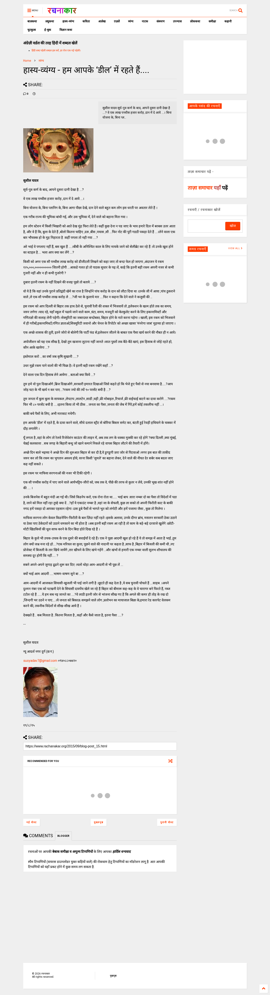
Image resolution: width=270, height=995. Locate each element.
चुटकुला (31, 29)
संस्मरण (161, 21)
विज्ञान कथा (65, 29)
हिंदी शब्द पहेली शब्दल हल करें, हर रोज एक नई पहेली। (56, 50)
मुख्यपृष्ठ (98, 822)
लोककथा (195, 21)
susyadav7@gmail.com (40, 661)
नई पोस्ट (31, 822)
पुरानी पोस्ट (167, 822)
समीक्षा (212, 21)
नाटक (145, 21)
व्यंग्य (130, 21)
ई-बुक (47, 29)
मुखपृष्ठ (113, 975)
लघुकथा (49, 21)
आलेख (101, 21)
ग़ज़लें (117, 21)
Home (27, 60)
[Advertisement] (215, 66)
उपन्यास (177, 21)
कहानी (228, 21)
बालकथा (32, 21)
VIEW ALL (235, 248)
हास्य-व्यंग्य (68, 21)
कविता (86, 21)
